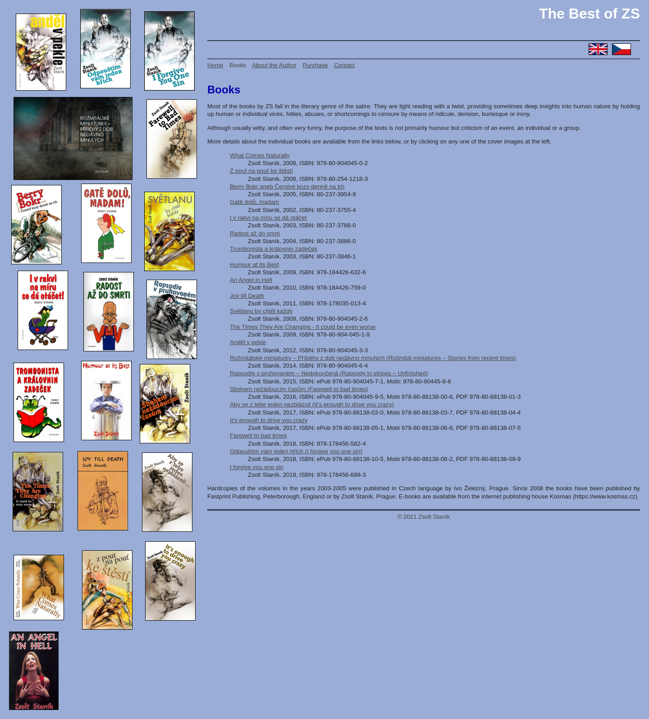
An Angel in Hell (251, 280)
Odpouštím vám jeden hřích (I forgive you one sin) (296, 451)
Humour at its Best (254, 264)
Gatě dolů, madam (254, 201)
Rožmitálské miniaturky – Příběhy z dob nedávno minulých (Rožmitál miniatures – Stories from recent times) (373, 358)
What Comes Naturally (260, 155)
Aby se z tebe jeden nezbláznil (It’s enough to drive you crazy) (312, 404)
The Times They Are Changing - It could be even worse (302, 326)
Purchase (315, 65)
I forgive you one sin (256, 467)
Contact (344, 65)
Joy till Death (247, 295)
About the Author (274, 65)
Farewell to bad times (258, 435)
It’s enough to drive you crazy (268, 420)
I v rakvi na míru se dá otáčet (268, 217)
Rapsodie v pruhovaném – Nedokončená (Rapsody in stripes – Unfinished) (329, 373)
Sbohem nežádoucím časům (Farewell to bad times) (299, 389)
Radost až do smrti (255, 233)
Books (237, 65)
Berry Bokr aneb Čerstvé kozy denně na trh (287, 186)
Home (215, 65)
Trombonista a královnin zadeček (273, 248)
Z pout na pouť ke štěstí (261, 170)
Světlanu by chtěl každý (261, 311)
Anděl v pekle (248, 342)
